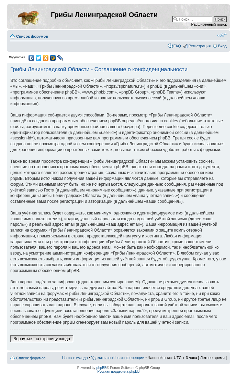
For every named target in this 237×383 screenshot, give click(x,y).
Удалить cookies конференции (118, 358)
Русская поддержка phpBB (118, 371)
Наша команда (75, 358)
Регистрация (200, 46)
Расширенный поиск (209, 24)
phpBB (101, 368)
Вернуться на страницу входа (41, 338)
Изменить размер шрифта (222, 35)
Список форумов (32, 36)
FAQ (177, 46)
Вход (222, 46)
